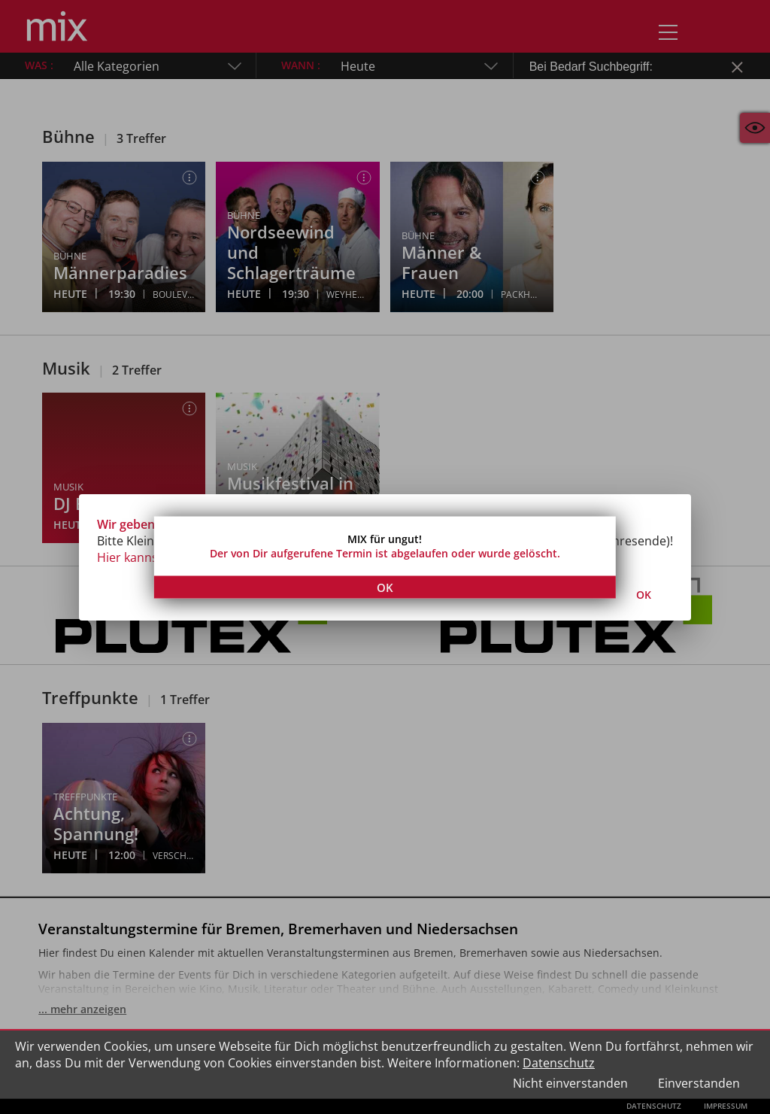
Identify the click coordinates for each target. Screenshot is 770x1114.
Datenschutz (559, 1063)
